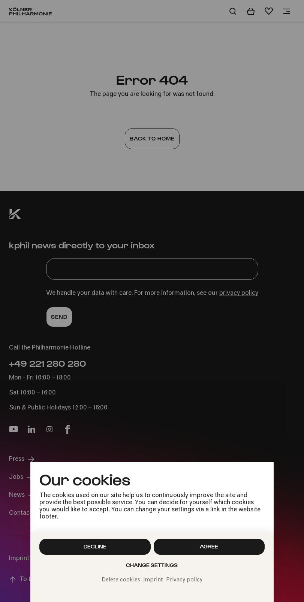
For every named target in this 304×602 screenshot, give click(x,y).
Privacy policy (184, 580)
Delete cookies (121, 580)
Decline (95, 546)
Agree (209, 546)
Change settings (152, 565)
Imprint (153, 580)
